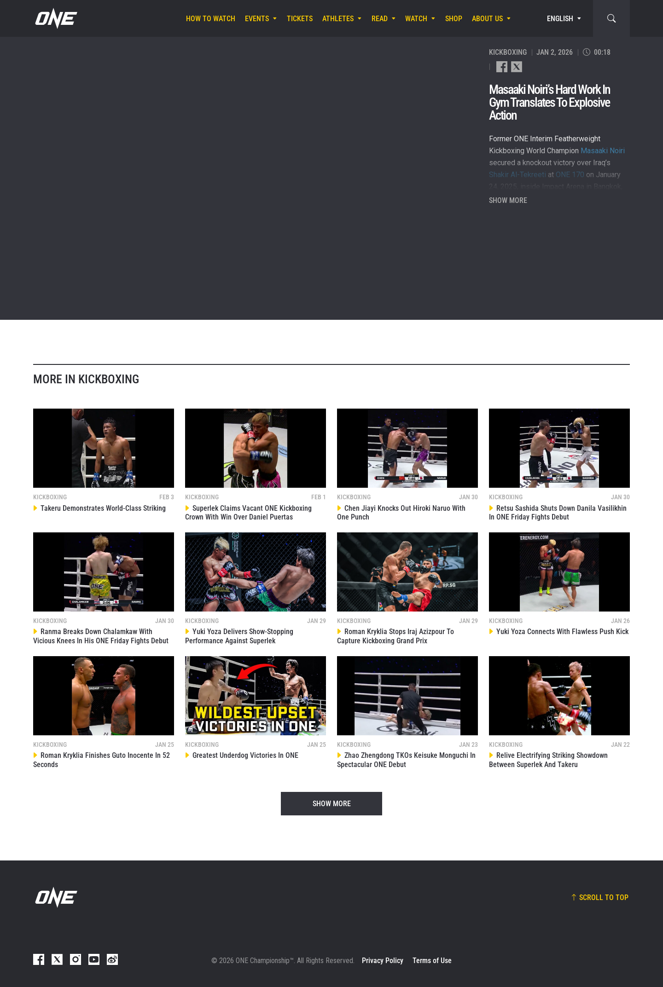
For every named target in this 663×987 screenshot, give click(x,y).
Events (257, 18)
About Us (487, 18)
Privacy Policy (382, 960)
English (560, 18)
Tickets (300, 18)
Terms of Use (432, 960)
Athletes (338, 18)
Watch (416, 18)
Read (380, 18)
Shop (453, 18)
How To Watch (210, 18)
